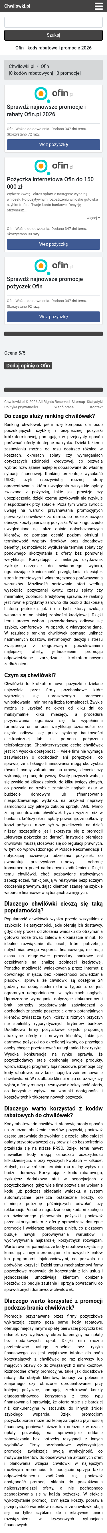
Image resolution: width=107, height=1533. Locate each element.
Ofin (45, 66)
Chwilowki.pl (17, 6)
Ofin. (10, 129)
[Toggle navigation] (99, 6)
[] (31, 73)
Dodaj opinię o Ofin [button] (28, 366)
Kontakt (96, 407)
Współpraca (64, 407)
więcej (93, 218)
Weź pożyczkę (53, 144)
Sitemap (78, 402)
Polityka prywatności (21, 407)
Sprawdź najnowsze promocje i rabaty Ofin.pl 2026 (46, 110)
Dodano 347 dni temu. (69, 129)
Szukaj (53, 35)
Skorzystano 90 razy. (23, 234)
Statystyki (95, 402)
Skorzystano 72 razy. (23, 134)
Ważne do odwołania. (32, 129)
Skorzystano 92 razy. (23, 306)
